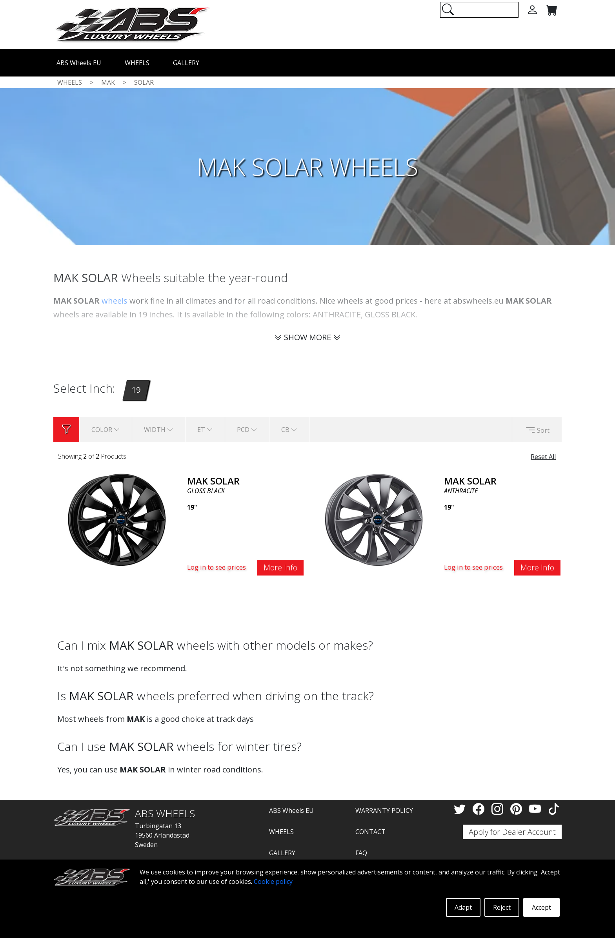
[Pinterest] (517, 809)
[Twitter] (461, 809)
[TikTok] (554, 809)
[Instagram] (498, 809)
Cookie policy (273, 881)
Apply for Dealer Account (512, 832)
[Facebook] (480, 809)
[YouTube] (536, 809)
